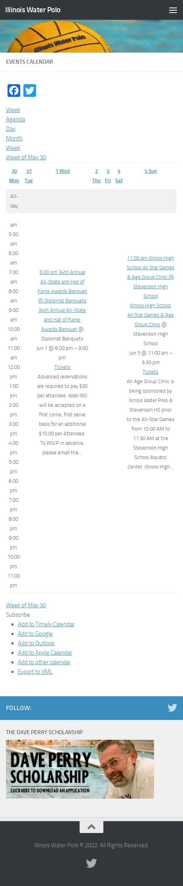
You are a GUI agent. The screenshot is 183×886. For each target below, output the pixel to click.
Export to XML (35, 671)
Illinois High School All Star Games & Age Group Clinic (151, 314)
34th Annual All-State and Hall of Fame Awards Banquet (62, 319)
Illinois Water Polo (33, 9)
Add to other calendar (44, 662)
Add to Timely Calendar (46, 624)
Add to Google (35, 633)
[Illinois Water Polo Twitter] (172, 707)
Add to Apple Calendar (45, 652)
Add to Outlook (36, 643)
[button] (18, 614)
